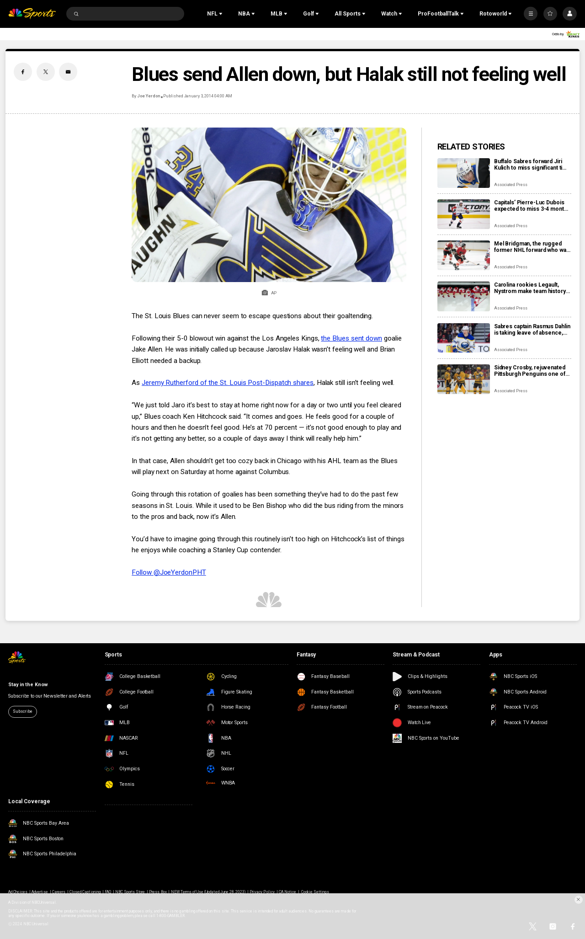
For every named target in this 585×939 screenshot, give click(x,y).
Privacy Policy (262, 892)
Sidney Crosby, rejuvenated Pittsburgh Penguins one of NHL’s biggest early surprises (532, 370)
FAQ (108, 892)
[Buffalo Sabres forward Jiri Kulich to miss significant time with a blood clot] (463, 173)
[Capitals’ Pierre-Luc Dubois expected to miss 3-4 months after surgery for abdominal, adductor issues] (463, 214)
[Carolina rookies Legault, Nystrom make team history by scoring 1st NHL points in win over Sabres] (463, 296)
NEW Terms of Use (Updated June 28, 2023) (208, 892)
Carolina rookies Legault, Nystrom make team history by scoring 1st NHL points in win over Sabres (530, 288)
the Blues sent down (351, 338)
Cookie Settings (315, 892)
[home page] (32, 14)
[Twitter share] (46, 72)
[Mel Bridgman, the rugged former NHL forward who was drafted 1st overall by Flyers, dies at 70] (463, 255)
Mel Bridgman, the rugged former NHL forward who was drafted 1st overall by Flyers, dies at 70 (531, 246)
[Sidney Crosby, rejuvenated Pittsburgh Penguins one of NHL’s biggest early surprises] (463, 379)
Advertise (40, 892)
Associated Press (510, 184)
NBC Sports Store (130, 892)
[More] (530, 14)
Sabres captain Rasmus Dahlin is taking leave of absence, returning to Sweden (532, 329)
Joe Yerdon (148, 96)
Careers (58, 892)
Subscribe (22, 711)
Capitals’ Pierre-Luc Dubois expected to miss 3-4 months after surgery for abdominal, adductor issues (532, 205)
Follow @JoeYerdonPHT (169, 572)
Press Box (157, 892)
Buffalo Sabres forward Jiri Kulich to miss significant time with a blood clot (532, 164)
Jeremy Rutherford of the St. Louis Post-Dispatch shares (228, 383)
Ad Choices (17, 892)
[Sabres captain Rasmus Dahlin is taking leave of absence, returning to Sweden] (463, 338)
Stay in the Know (27, 685)
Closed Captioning (85, 892)
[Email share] (68, 72)
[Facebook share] (23, 72)
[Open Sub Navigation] (221, 14)
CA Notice (287, 892)
